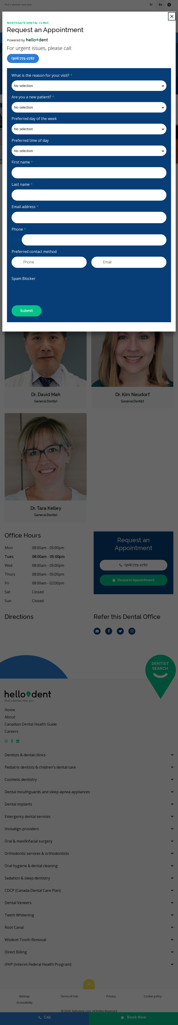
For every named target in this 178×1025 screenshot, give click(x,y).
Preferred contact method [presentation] (34, 251)
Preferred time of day (30, 140)
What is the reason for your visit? (42, 75)
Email (102, 262)
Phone (19, 229)
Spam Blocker (23, 278)
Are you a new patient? (33, 97)
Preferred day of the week (34, 118)
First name (22, 162)
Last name (22, 184)
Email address (25, 206)
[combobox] (17, 240)
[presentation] (39, 291)
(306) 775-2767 (23, 58)
